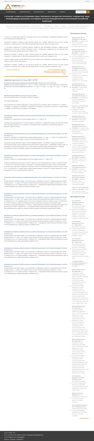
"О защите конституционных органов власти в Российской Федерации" (80, 190)
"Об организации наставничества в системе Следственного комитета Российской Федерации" (80, 397)
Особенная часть (48, 26)
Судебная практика (24, 12)
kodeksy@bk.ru (20, 437)
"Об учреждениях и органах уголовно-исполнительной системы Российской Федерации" (80, 109)
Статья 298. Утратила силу (13, 69)
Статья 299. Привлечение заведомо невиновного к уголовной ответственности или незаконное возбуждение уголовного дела (55, 72)
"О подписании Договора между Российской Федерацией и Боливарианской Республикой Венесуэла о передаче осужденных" (79, 410)
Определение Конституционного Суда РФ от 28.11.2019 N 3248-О (20, 95)
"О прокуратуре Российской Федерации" (79, 118)
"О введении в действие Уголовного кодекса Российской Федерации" (79, 169)
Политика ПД (20, 439)
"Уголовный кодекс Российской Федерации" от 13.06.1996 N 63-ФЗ (23, 26)
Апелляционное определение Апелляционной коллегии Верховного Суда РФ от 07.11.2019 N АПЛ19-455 (30, 83)
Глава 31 (64, 26)
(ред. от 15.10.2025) (80, 264)
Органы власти (52, 12)
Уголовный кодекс (11, 12)
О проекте (62, 12)
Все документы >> (85, 418)
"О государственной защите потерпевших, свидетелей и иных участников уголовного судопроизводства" (80, 42)
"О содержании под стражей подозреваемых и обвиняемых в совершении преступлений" (80, 98)
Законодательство (39, 12)
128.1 (51, 86)
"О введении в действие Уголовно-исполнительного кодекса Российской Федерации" (79, 180)
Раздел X (57, 26)
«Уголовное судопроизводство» (35, 435)
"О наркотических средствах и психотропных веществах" (79, 159)
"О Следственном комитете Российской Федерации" (79, 87)
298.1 (37, 86)
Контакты (87, 1)
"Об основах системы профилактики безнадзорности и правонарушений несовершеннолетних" (80, 129)
